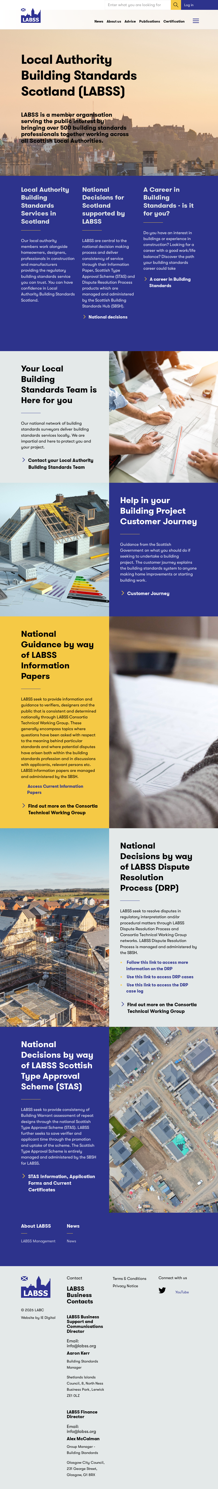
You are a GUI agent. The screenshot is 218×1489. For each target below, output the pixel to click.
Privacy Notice (125, 1286)
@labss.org (85, 1345)
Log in (189, 5)
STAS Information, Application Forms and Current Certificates (61, 1183)
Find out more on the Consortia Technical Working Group (63, 809)
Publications (149, 21)
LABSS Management (38, 1241)
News (98, 21)
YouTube (182, 1292)
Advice (130, 21)
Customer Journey (148, 593)
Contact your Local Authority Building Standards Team (60, 463)
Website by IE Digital (38, 1317)
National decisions (108, 317)
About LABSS (36, 1225)
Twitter (162, 1290)
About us (114, 21)
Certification (174, 21)
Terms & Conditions (129, 1278)
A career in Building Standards (170, 282)
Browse (196, 20)
